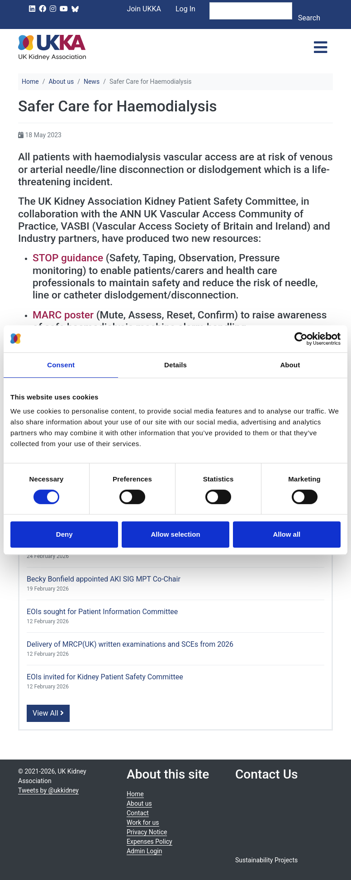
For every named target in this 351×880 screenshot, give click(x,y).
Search (309, 18)
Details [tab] (175, 365)
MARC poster (63, 315)
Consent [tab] (61, 365)
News (92, 81)
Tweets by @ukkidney (48, 790)
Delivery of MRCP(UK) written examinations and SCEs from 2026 (130, 644)
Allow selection (175, 534)
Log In (185, 9)
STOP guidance (68, 258)
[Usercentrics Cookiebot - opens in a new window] (301, 339)
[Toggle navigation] (320, 48)
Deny (64, 534)
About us (61, 81)
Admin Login (144, 851)
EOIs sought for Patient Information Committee (102, 611)
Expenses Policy (149, 841)
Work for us (143, 822)
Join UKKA (144, 9)
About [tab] (290, 365)
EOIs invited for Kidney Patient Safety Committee (105, 677)
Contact (138, 813)
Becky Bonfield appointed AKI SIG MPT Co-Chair (103, 579)
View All (48, 713)
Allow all (286, 534)
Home (30, 81)
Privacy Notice (147, 832)
